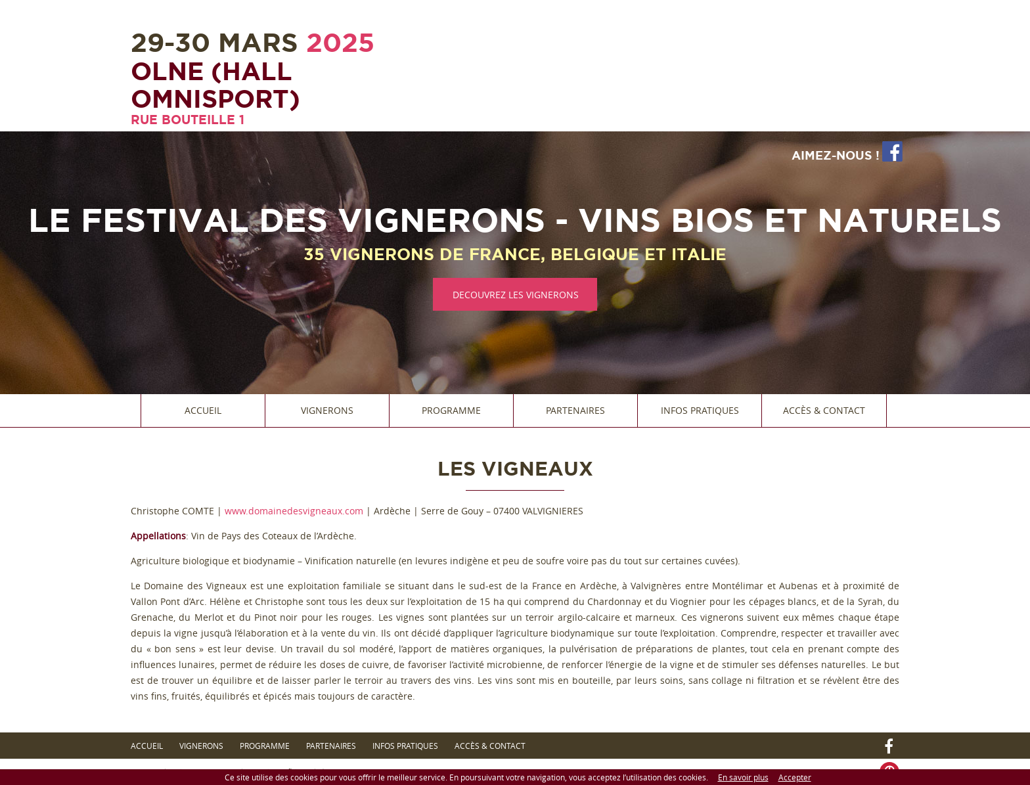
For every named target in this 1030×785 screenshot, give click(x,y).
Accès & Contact (824, 410)
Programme (451, 410)
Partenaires (575, 410)
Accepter (794, 777)
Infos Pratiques (700, 410)
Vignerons (327, 410)
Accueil (203, 410)
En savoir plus (743, 777)
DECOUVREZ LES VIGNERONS (516, 294)
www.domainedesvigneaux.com (294, 511)
